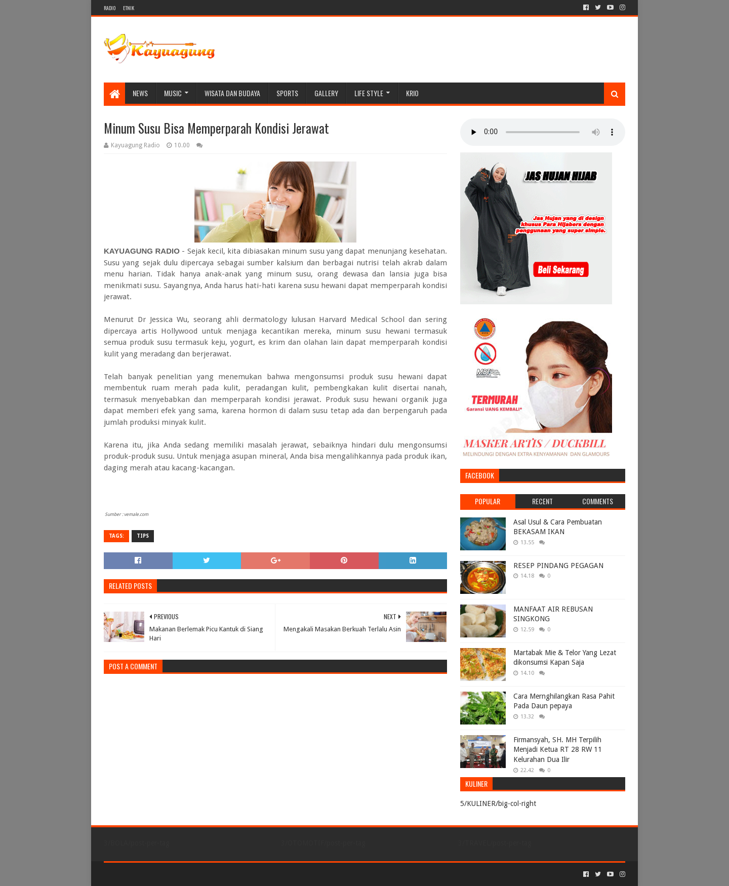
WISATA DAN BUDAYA (232, 93)
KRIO (412, 93)
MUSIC (173, 93)
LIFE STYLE (368, 93)
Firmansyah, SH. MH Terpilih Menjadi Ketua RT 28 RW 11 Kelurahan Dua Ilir (557, 749)
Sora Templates (160, 874)
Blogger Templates (218, 874)
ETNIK (128, 8)
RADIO (109, 8)
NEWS (140, 93)
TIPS (143, 536)
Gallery (326, 93)
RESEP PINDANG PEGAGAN (558, 565)
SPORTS (287, 93)
